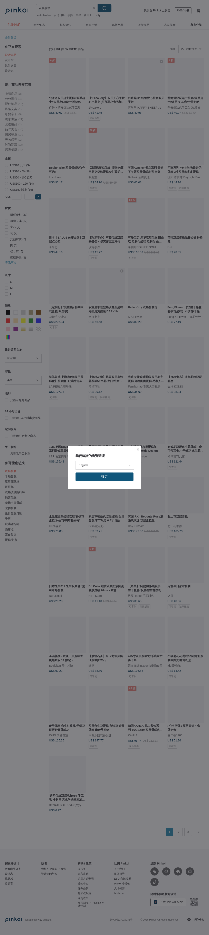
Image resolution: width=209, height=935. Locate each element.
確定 (104, 476)
